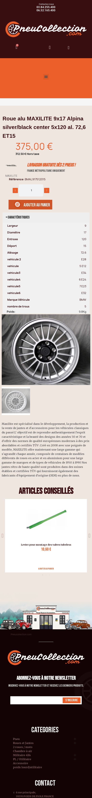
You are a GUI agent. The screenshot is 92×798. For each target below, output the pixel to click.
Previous (2, 536)
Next (89, 536)
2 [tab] (46, 575)
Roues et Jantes (23, 743)
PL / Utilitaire (22, 759)
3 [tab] (49, 575)
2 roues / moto (22, 747)
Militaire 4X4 (22, 755)
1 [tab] (42, 575)
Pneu (16, 739)
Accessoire (20, 763)
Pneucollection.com (21, 634)
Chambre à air (22, 751)
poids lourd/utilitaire (27, 767)
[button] (4, 349)
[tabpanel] (45, 535)
